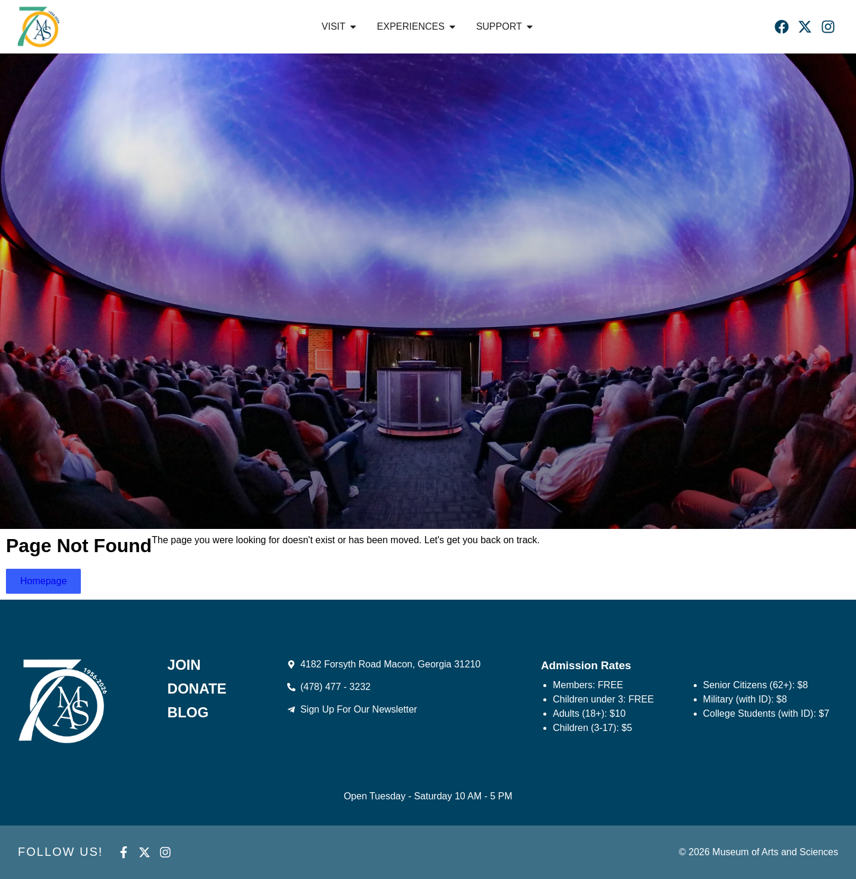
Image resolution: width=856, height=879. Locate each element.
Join (184, 665)
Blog (188, 713)
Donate (197, 689)
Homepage (43, 581)
